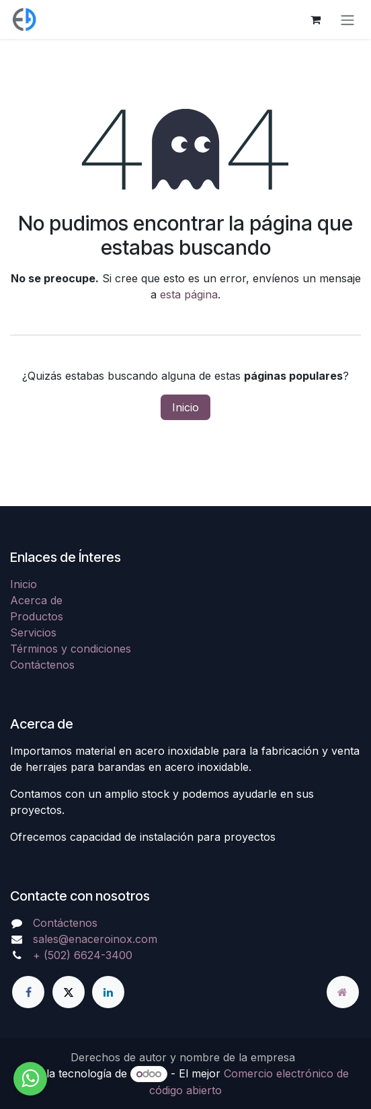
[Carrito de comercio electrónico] (315, 19)
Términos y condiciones (70, 648)
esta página (189, 294)
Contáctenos (42, 664)
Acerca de (36, 600)
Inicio (185, 407)
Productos (36, 616)
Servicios (33, 632)
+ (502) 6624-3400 (82, 955)
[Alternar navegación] (347, 19)
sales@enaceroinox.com (95, 939)
